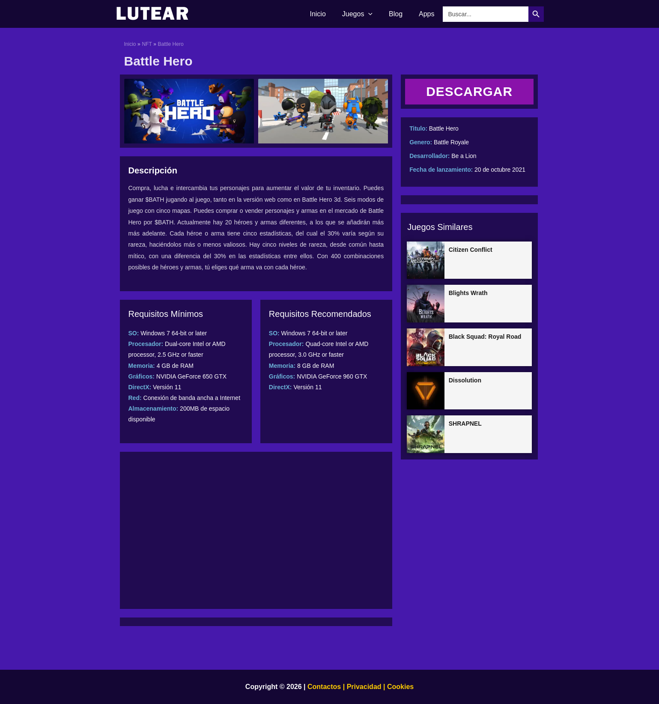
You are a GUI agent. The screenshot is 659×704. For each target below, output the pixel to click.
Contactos (324, 686)
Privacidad (364, 686)
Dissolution (465, 380)
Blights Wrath (468, 293)
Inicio (326, 14)
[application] (374, 14)
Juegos (364, 14)
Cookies (399, 686)
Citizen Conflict (470, 249)
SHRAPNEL (465, 423)
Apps (427, 14)
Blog (399, 14)
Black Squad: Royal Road (485, 336)
